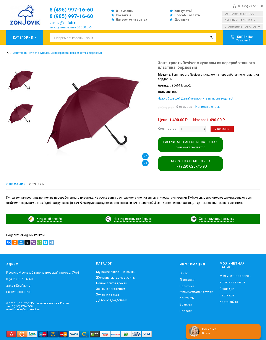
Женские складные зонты (115, 277)
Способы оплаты (187, 15)
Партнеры (227, 295)
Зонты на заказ (107, 294)
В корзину (222, 129)
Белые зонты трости (111, 283)
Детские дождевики (111, 300)
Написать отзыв (208, 106)
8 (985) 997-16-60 (71, 16)
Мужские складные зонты (116, 272)
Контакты (123, 15)
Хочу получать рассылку (216, 219)
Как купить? (183, 11)
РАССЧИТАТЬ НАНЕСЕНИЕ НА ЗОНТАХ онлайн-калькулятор (190, 144)
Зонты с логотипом (110, 289)
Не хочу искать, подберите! (133, 219)
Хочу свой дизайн (49, 219)
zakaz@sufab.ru (64, 22)
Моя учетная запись (235, 276)
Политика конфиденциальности (196, 288)
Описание (16, 184)
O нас (184, 273)
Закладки (227, 289)
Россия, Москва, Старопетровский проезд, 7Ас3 (42, 272)
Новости (186, 311)
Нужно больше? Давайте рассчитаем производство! (195, 98)
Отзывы (37, 184)
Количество (167, 128)
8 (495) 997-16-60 (250, 6)
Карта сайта (229, 302)
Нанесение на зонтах (131, 19)
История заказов (232, 282)
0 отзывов (184, 106)
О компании (124, 11)
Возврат (186, 304)
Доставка (181, 19)
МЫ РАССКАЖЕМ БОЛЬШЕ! (190, 163)
